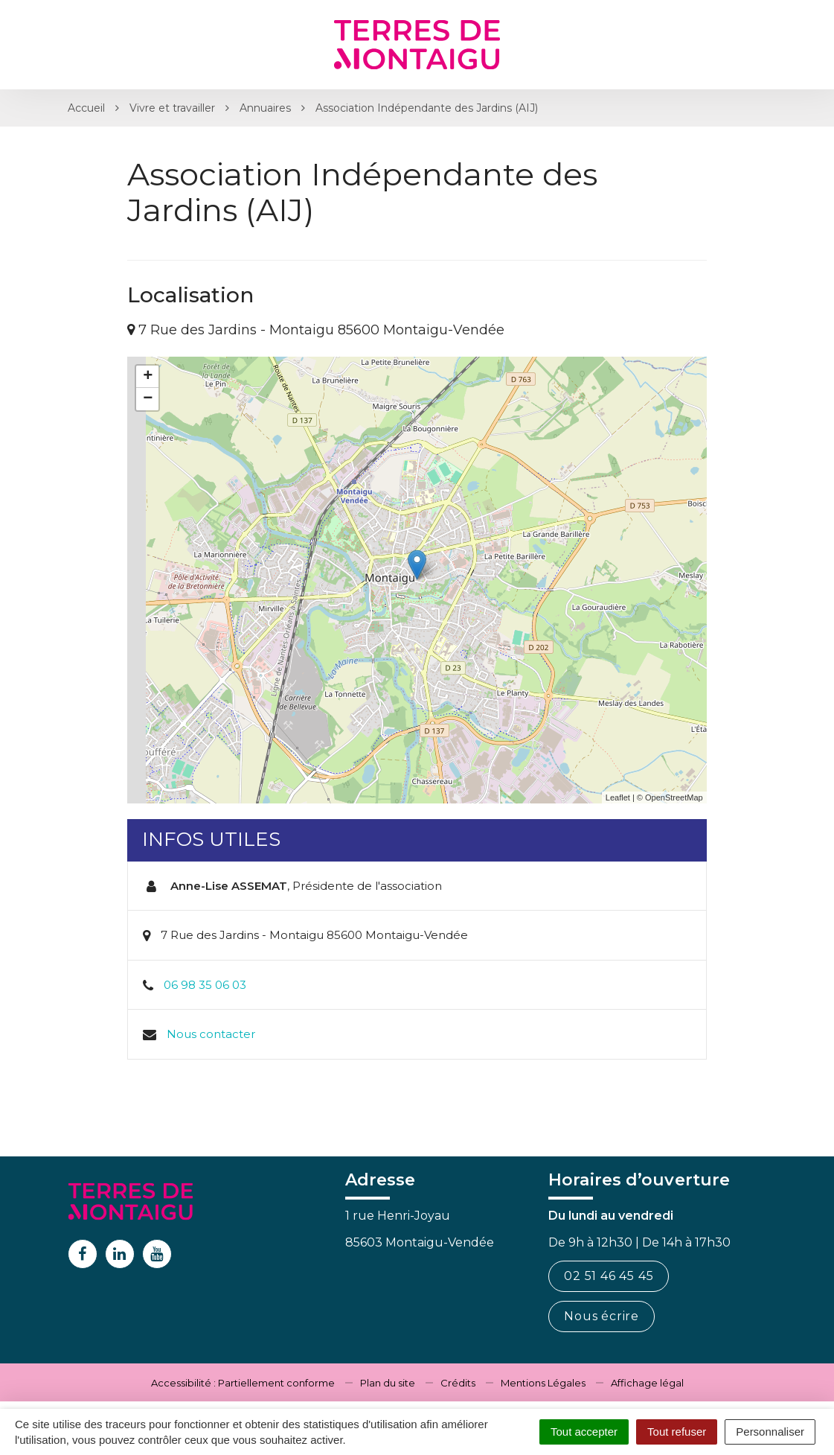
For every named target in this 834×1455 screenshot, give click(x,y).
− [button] (148, 399)
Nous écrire (601, 1316)
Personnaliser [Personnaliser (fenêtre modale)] (770, 1431)
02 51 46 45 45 (608, 1276)
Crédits (457, 1383)
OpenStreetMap (674, 797)
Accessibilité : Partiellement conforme (243, 1383)
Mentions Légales (543, 1383)
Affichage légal (647, 1383)
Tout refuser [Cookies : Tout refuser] (676, 1431)
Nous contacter (211, 1034)
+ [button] (148, 377)
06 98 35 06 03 (205, 985)
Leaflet (618, 797)
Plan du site (387, 1383)
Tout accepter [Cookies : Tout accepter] (584, 1431)
